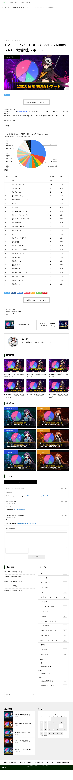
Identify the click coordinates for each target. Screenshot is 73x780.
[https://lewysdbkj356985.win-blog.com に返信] (62, 515)
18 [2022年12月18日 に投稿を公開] (64, 735)
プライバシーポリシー (63, 772)
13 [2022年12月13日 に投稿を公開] (45, 735)
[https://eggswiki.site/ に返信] (62, 502)
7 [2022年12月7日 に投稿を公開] (49, 732)
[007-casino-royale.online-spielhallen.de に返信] (62, 488)
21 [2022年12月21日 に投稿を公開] (49, 739)
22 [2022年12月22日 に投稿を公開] (53, 739)
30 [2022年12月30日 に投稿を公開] (57, 742)
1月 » (45, 745)
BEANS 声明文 (39, 772)
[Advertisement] (36, 22)
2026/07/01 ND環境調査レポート (13, 576)
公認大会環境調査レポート (12, 57)
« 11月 (41, 745)
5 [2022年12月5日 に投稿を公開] (41, 732)
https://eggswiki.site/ (11, 501)
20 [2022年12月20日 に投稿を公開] (45, 739)
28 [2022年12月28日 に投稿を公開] (49, 742)
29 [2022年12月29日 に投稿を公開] (53, 742)
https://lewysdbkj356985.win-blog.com (15, 515)
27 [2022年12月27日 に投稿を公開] (45, 742)
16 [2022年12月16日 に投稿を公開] (57, 735)
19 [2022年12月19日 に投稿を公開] (41, 739)
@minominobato (22, 111)
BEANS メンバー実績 (25, 772)
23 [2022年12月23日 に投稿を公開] (57, 739)
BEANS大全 (50, 772)
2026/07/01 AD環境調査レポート (13, 572)
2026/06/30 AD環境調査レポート (13, 581)
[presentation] (17, 550)
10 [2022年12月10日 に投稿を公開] (61, 732)
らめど (13, 309)
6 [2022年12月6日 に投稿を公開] (45, 732)
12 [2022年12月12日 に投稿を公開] (41, 735)
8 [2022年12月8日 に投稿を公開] (53, 732)
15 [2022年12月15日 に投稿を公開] (53, 735)
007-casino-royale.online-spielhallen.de (15, 488)
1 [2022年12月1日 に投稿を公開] (53, 728)
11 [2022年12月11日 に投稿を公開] (64, 732)
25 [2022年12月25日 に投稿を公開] (64, 739)
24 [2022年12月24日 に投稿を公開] (61, 739)
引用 (66, 488)
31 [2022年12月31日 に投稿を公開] (61, 742)
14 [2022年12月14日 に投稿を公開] (49, 735)
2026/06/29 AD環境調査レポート (13, 590)
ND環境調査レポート (44, 408)
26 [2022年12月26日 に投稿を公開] (41, 742)
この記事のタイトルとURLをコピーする (36, 102)
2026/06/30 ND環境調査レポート (13, 586)
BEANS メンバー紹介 (10, 772)
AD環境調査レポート (11, 408)
